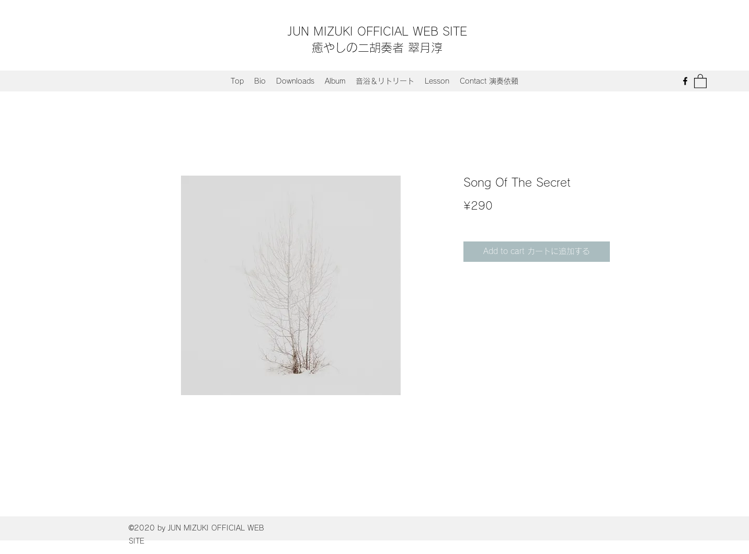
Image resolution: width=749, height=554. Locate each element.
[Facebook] (685, 81)
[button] (700, 80)
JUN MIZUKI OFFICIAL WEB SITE (377, 31)
